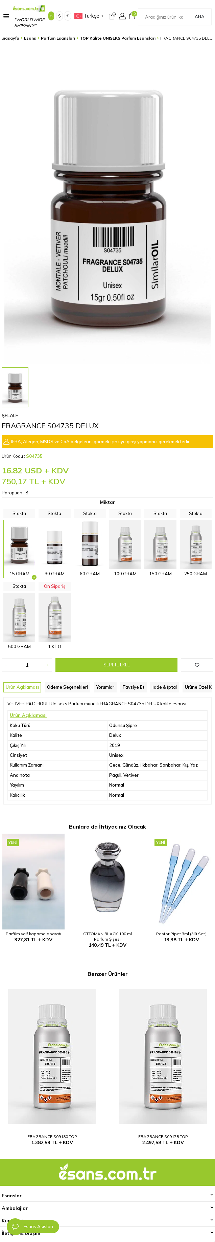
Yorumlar (105, 687)
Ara (200, 16)
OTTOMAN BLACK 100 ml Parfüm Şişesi (107, 936)
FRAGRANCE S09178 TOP (163, 1136)
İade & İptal (164, 687)
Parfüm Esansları (58, 38)
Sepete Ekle (116, 664)
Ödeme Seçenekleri (67, 687)
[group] (107, 205)
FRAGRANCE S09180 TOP (52, 1136)
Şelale (10, 415)
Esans (30, 38)
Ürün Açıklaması (22, 687)
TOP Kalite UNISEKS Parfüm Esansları (118, 38)
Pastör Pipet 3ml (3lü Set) (181, 933)
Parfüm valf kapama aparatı (33, 933)
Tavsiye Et (133, 687)
